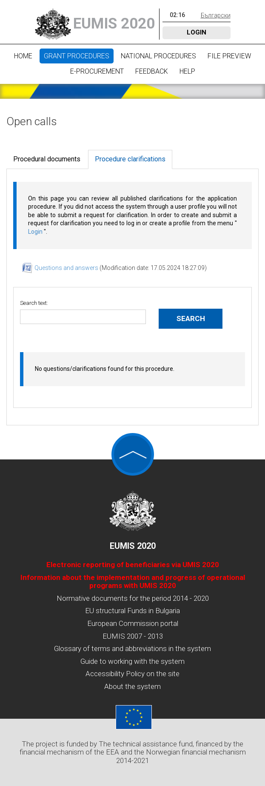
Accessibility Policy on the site (132, 673)
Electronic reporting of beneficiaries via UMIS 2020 (132, 564)
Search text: (34, 303)
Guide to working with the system (132, 661)
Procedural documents (46, 159)
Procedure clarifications (130, 159)
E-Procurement (97, 71)
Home (23, 56)
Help (187, 71)
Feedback (151, 71)
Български (216, 15)
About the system (132, 686)
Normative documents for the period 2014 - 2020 (133, 598)
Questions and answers (67, 267)
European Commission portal (132, 623)
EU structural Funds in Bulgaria (132, 610)
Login (196, 32)
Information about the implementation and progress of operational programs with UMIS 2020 (132, 581)
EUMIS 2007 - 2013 (133, 636)
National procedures (158, 56)
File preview (229, 56)
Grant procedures (76, 56)
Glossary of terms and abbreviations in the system (132, 648)
